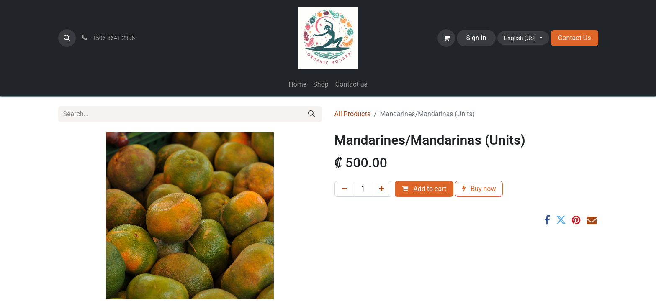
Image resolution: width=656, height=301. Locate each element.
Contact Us (574, 38)
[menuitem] (297, 84)
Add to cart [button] (424, 189)
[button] (67, 38)
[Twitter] (561, 220)
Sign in (476, 38)
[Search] (311, 114)
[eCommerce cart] (446, 38)
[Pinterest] (576, 220)
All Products (352, 114)
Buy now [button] (479, 189)
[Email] (592, 220)
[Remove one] (344, 189)
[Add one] (381, 189)
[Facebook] (547, 220)
